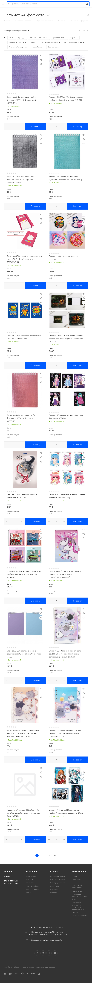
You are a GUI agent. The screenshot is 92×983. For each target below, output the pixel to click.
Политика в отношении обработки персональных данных (78, 907)
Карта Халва (77, 891)
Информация (79, 871)
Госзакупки (54, 886)
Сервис (54, 871)
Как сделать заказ (57, 879)
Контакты (29, 879)
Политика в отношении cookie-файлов (79, 896)
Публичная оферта (79, 915)
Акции (7, 876)
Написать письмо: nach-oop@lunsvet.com (48, 934)
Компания (31, 871)
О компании (31, 876)
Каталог (8, 871)
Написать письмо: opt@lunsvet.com (47, 932)
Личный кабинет (33, 886)
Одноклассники (49, 952)
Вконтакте (36, 952)
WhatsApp (55, 952)
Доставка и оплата (57, 876)
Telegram (43, 952)
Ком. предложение (58, 883)
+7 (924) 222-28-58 (39, 928)
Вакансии (30, 883)
